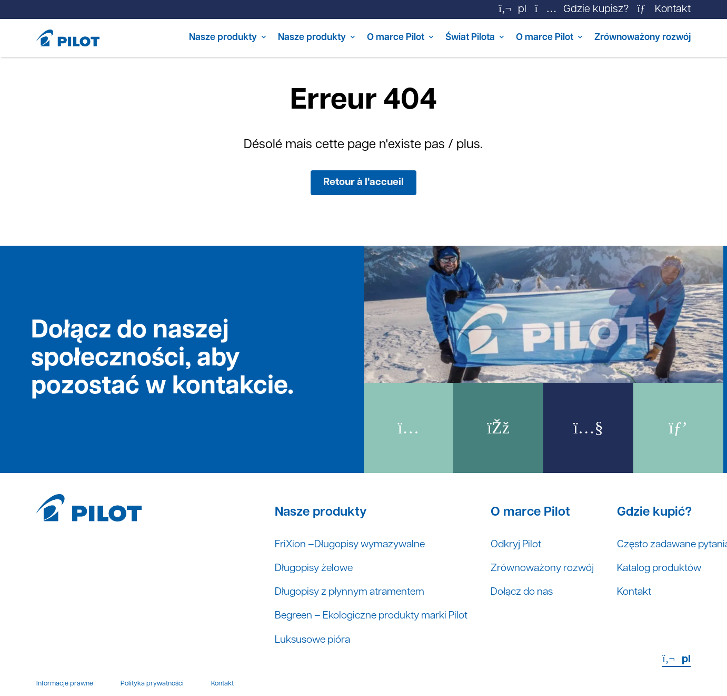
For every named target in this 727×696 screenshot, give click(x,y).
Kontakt (648, 594)
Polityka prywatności (152, 686)
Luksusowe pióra (315, 643)
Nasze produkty (167, 38)
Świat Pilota (443, 38)
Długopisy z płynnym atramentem (353, 594)
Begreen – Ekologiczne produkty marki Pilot (376, 619)
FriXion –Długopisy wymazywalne (354, 546)
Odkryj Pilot (527, 546)
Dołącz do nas (534, 594)
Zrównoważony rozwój (636, 38)
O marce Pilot (359, 38)
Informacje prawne (64, 686)
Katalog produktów (675, 570)
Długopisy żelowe (316, 570)
